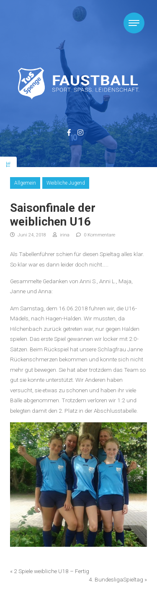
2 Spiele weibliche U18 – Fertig (51, 571)
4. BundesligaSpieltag (116, 579)
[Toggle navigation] (134, 23)
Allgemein (25, 183)
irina (61, 235)
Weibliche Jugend (65, 183)
